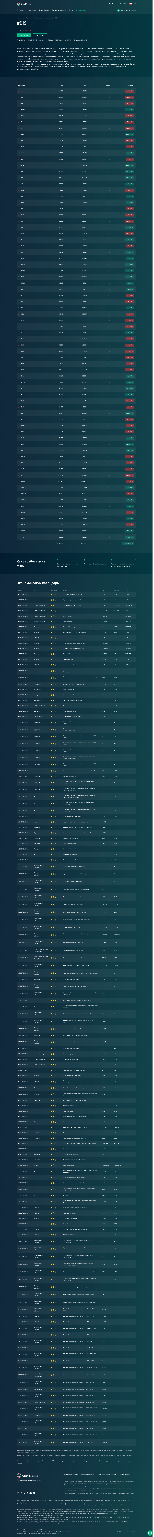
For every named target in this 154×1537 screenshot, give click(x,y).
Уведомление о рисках (87, 1474)
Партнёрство (44, 10)
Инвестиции (31, 10)
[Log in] (118, 10)
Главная (19, 18)
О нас (71, 10)
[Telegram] (24, 1493)
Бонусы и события (59, 10)
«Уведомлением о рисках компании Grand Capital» (48, 1515)
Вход (123, 10)
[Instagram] (18, 1493)
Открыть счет (81, 10)
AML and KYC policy (124, 1474)
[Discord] (30, 1493)
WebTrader (112, 4)
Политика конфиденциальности (107, 1474)
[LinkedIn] (27, 1493)
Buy (24, 35)
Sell (40, 35)
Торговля (20, 10)
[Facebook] (21, 1493)
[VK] (34, 1493)
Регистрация (131, 10)
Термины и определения (71, 1474)
